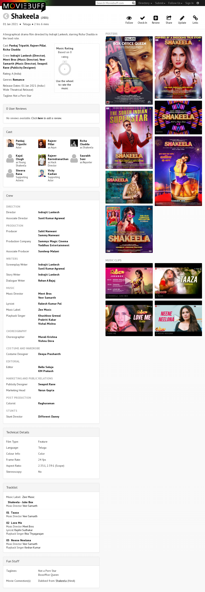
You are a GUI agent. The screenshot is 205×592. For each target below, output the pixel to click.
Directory (145, 3)
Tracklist (12, 487)
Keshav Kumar (32, 547)
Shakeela (25, 16)
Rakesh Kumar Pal (49, 303)
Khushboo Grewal (49, 315)
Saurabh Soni (85, 157)
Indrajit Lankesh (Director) (27, 55)
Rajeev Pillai (38, 45)
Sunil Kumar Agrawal (51, 218)
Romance (18, 79)
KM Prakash (45, 371)
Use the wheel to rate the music (64, 84)
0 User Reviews (16, 108)
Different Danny (48, 416)
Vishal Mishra (47, 323)
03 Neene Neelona (18, 540)
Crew (9, 196)
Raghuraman (46, 403)
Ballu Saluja (45, 367)
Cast (9, 132)
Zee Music (44, 309)
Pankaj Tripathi (19, 45)
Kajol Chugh (20, 157)
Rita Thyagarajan (34, 533)
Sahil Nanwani (47, 231)
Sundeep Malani (48, 251)
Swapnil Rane (46, 384)
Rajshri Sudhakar (23, 530)
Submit (160, 3)
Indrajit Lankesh (48, 212)
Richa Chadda (11, 49)
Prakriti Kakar (47, 319)
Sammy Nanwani (48, 235)
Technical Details (17, 432)
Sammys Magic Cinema (53, 241)
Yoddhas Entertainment (53, 245)
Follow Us (175, 3)
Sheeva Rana (20, 172)
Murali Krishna (47, 337)
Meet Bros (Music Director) (20, 59)
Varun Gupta (46, 390)
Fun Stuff (12, 561)
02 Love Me (14, 523)
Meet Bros (45, 293)
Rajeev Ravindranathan (58, 157)
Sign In (189, 3)
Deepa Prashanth (49, 354)
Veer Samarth (47, 297)
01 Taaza (12, 512)
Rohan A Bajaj (46, 280)
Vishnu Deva (46, 341)
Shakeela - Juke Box (19, 502)
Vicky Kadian (52, 172)
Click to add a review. (46, 118)
